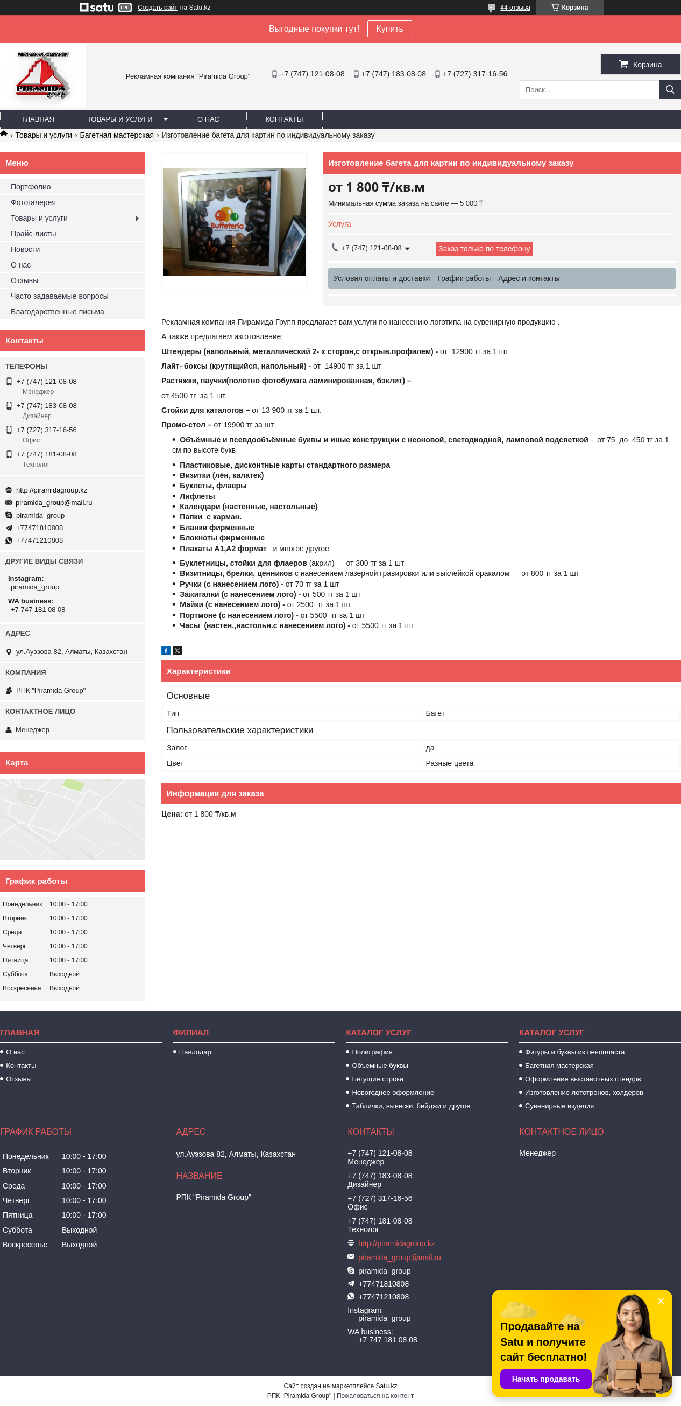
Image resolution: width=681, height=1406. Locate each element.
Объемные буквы (380, 1065)
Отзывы (24, 280)
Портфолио (31, 186)
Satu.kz (386, 1386)
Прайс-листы (33, 233)
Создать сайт (158, 7)
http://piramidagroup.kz (51, 490)
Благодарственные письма (57, 311)
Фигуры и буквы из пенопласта (575, 1052)
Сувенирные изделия (559, 1106)
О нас (208, 119)
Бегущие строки (377, 1079)
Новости (25, 249)
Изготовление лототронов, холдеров (584, 1092)
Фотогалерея (33, 202)
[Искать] (670, 89)
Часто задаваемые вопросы (60, 296)
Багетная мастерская (117, 135)
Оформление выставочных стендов (583, 1079)
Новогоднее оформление (393, 1092)
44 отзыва (515, 7)
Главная (38, 119)
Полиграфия (372, 1052)
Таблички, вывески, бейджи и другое (411, 1106)
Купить (389, 28)
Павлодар (195, 1052)
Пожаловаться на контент (375, 1396)
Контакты (284, 119)
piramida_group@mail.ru (54, 502)
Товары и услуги (120, 119)
